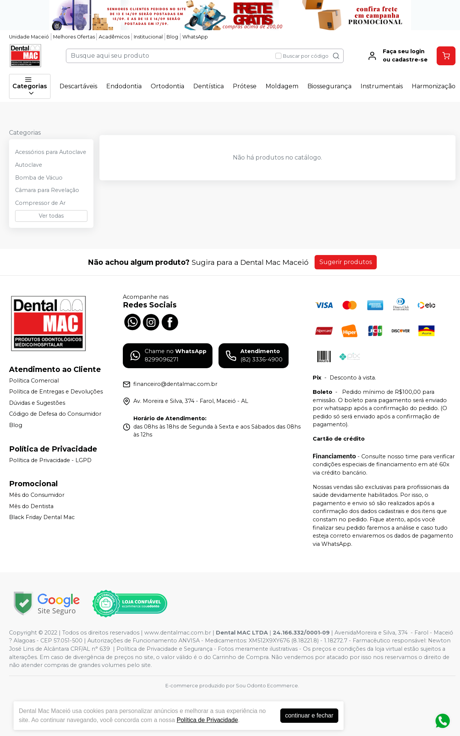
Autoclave (28, 164)
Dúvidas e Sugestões (37, 402)
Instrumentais (382, 86)
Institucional (148, 37)
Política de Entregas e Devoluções (56, 391)
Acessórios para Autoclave (50, 152)
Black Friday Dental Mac (42, 517)
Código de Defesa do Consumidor (55, 414)
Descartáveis (78, 86)
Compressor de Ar (40, 203)
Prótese (245, 86)
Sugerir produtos (345, 262)
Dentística (208, 86)
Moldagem (282, 86)
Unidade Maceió (29, 37)
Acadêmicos (114, 37)
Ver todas (51, 215)
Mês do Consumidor (36, 495)
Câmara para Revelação (47, 190)
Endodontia (124, 86)
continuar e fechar (309, 715)
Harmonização (433, 86)
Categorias (29, 86)
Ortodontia (167, 86)
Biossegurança (329, 86)
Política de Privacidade (207, 720)
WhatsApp (195, 37)
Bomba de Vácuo (39, 177)
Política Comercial (34, 380)
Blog (172, 37)
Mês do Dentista (31, 506)
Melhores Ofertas (74, 37)
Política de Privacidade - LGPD (50, 460)
